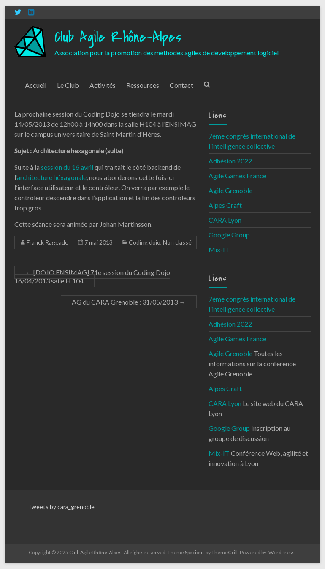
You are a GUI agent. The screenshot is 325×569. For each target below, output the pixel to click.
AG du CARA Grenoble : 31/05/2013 (129, 302)
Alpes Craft (225, 205)
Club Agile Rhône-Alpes (117, 37)
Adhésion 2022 (230, 161)
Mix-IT (219, 249)
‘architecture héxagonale (51, 177)
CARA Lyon (225, 220)
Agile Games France (237, 176)
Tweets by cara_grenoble (61, 506)
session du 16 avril (67, 167)
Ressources (142, 85)
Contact (181, 85)
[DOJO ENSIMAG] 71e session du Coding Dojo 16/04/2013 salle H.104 (92, 276)
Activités (102, 85)
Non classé (177, 242)
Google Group (229, 235)
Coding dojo (144, 242)
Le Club (68, 85)
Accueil (35, 85)
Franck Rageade (47, 242)
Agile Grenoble (230, 190)
